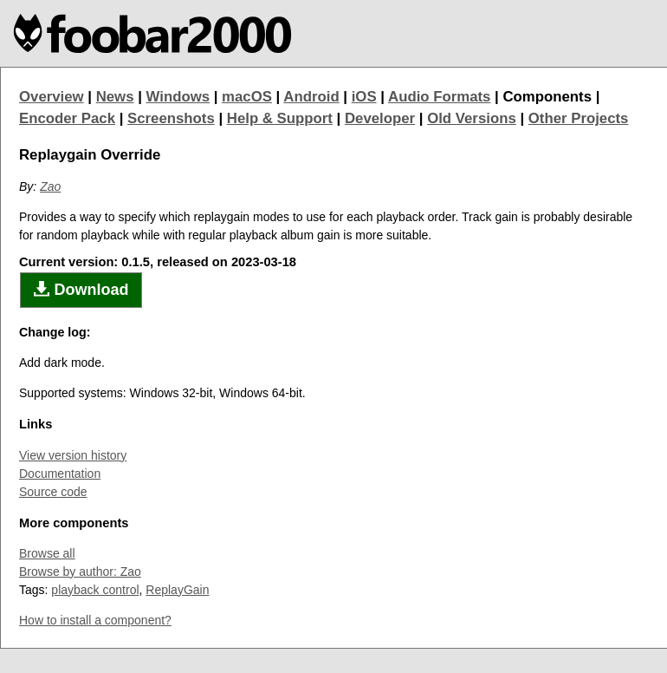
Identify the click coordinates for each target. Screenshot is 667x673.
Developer (380, 118)
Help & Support (280, 118)
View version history (72, 455)
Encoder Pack (67, 118)
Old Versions (471, 118)
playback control (95, 590)
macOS (247, 96)
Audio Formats (439, 96)
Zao (50, 186)
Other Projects (578, 118)
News (115, 96)
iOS (364, 96)
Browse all (47, 553)
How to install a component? (95, 620)
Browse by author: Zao (80, 571)
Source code (53, 492)
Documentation (59, 473)
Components (547, 96)
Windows (178, 96)
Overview (51, 96)
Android (311, 96)
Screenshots (171, 118)
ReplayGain (177, 590)
